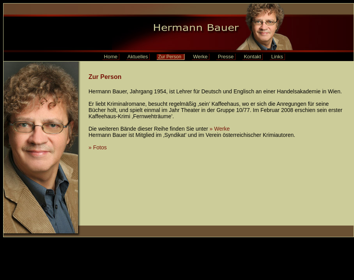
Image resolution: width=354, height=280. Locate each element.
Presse (225, 57)
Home (111, 57)
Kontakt (252, 57)
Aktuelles (137, 57)
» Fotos (97, 147)
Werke (200, 57)
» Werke (221, 129)
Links (277, 57)
